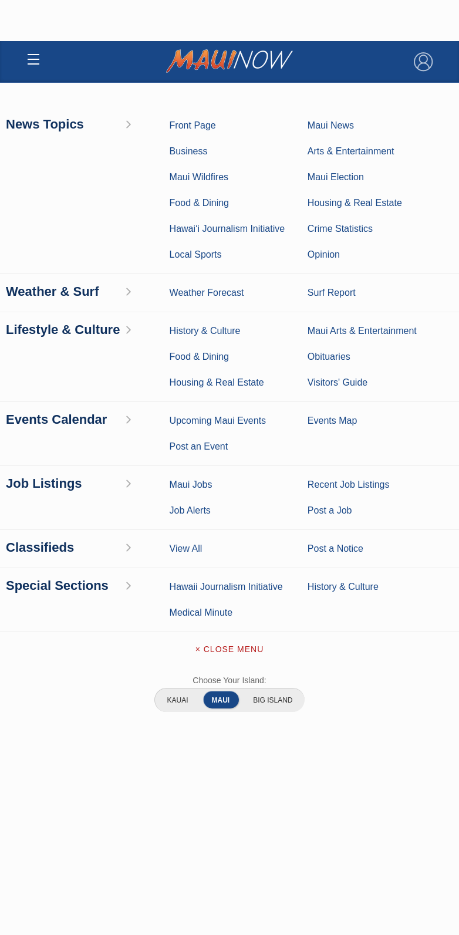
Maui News (127, 847)
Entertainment (331, 865)
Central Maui (220, 260)
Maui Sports (332, 884)
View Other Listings (229, 335)
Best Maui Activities (331, 902)
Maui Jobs (89, 260)
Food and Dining (332, 920)
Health (151, 260)
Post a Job (307, 204)
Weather (127, 865)
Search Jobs (157, 204)
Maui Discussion (127, 920)
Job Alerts (234, 204)
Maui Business (332, 847)
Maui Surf (127, 884)
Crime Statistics (127, 902)
